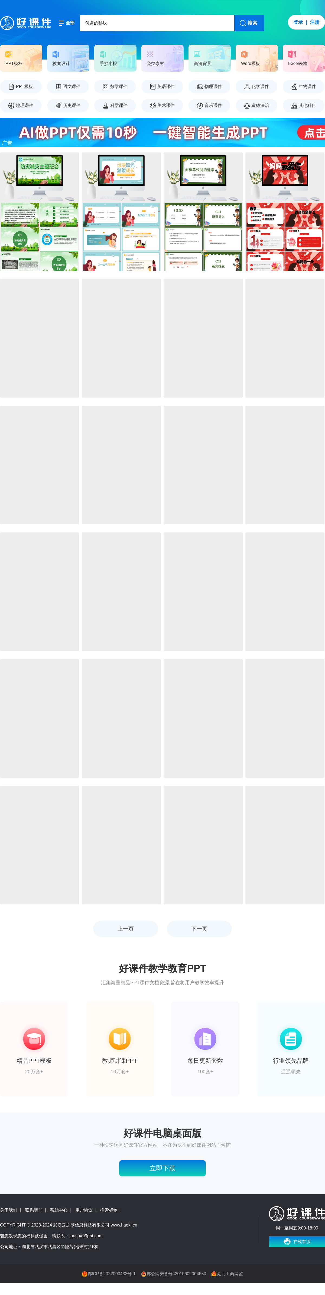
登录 (298, 22)
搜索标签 (109, 1210)
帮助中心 (58, 1210)
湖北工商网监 (230, 1273)
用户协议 (84, 1210)
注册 (315, 22)
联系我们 (34, 1210)
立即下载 (163, 1168)
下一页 (199, 929)
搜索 (252, 23)
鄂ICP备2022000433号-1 (111, 1273)
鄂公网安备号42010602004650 (176, 1273)
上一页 (126, 929)
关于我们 (8, 1210)
